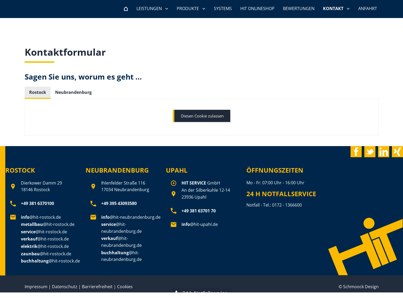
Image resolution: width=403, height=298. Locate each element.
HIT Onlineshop (257, 8)
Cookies (125, 287)
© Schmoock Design (359, 287)
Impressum (36, 287)
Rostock (37, 92)
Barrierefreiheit (98, 287)
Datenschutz (64, 287)
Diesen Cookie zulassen (202, 116)
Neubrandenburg (73, 92)
